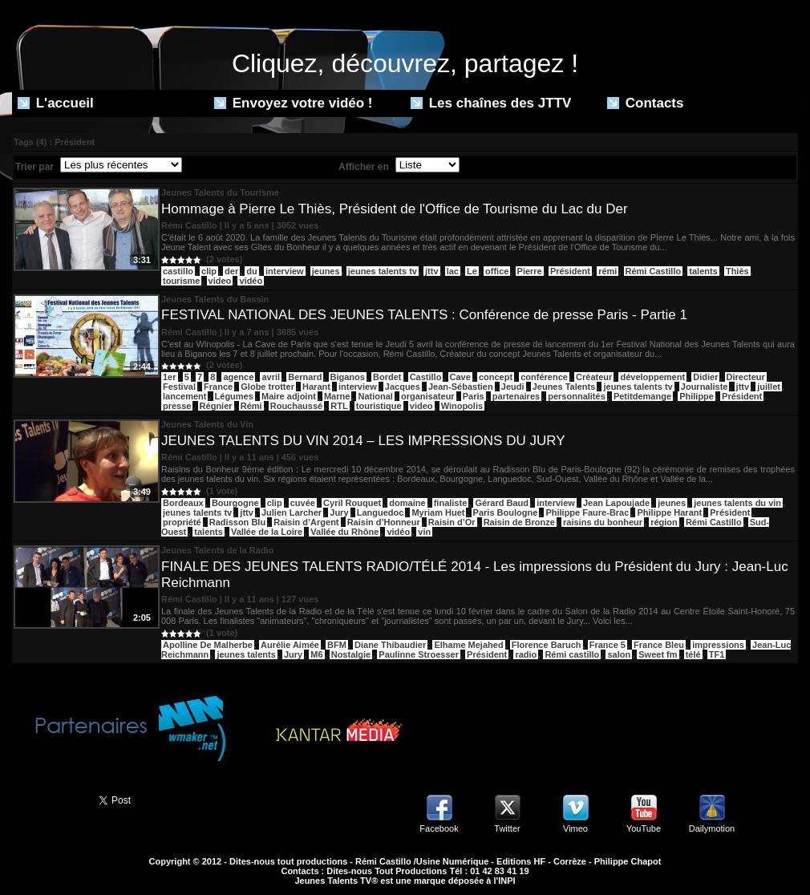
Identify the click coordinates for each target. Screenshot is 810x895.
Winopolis (462, 406)
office (496, 271)
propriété (182, 522)
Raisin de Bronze (519, 522)
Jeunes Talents (564, 386)
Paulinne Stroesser (419, 654)
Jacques (402, 386)
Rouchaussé (296, 406)
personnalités (576, 396)
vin (424, 532)
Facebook (438, 828)
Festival (179, 386)
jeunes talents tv (382, 271)
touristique (379, 406)
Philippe (696, 396)
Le (472, 271)
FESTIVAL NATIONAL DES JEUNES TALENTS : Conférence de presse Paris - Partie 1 (424, 314)
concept (495, 377)
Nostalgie (351, 654)
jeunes (326, 271)
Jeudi (512, 386)
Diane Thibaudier (390, 645)
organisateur (428, 396)
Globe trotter (267, 386)
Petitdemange (642, 396)
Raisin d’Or (452, 522)
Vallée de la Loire (266, 532)
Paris (473, 396)
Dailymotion (712, 828)
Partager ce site (48, 799)
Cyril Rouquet (352, 503)
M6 (316, 654)
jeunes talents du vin (737, 503)
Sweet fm (657, 654)
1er (169, 377)
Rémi (251, 406)
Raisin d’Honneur (383, 522)
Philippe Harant (669, 512)
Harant (316, 386)
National (375, 396)
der (231, 271)
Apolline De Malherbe (208, 645)
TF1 (717, 654)
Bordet (387, 377)
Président (570, 271)
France (218, 386)
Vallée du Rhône (344, 532)
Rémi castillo (572, 654)
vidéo (250, 281)
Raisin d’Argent (305, 522)
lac (453, 271)
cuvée (302, 503)
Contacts (645, 103)
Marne (337, 396)
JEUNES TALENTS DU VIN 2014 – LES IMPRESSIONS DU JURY (363, 440)
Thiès (737, 271)
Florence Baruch (546, 645)
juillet (768, 386)
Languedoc (380, 512)
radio (526, 654)
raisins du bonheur (602, 522)
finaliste (451, 503)
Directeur (746, 377)
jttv (432, 271)
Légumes (234, 396)
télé (693, 654)
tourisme (181, 281)
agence (238, 377)
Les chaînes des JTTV (491, 103)
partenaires (516, 396)
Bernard (305, 377)
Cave (460, 377)
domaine (407, 503)
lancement (184, 396)
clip (209, 271)
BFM (336, 645)
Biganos (347, 377)
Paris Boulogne (505, 512)
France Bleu (659, 645)
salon (618, 654)
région (664, 522)
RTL (338, 406)
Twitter (507, 828)
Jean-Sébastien (460, 386)
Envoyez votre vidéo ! (293, 103)
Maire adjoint (288, 396)
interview (284, 271)
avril (270, 377)
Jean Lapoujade (616, 503)
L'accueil (56, 103)
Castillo (426, 377)
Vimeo (575, 828)
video (220, 281)
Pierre (529, 271)
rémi (607, 271)
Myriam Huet (437, 512)
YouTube (643, 828)
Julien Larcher (291, 512)
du (251, 271)
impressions (718, 645)
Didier (705, 377)
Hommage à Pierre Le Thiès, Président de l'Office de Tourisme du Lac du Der (394, 209)
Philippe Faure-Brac (587, 512)
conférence (544, 377)
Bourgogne (235, 503)
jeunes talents (246, 654)
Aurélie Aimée (290, 645)
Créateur (594, 377)
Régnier (216, 406)
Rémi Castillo (654, 271)
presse (177, 406)
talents (703, 271)
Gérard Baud (502, 503)
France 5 (607, 645)
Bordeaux (183, 503)
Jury (339, 512)
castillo (178, 271)
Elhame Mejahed (468, 645)
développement (652, 377)
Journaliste (704, 386)
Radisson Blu (237, 522)
